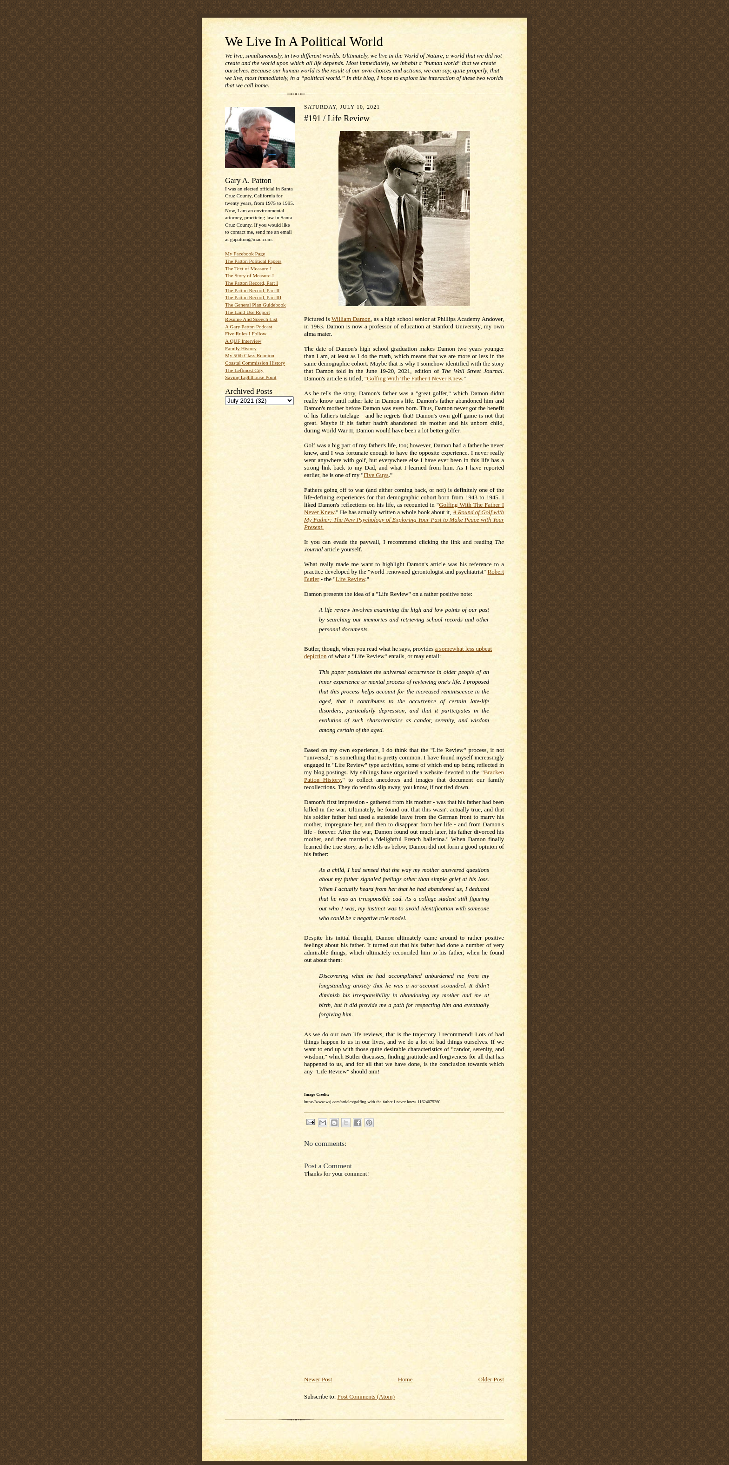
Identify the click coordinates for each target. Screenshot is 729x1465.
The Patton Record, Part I (251, 283)
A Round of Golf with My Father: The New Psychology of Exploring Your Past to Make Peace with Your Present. (404, 519)
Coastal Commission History (255, 363)
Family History (241, 348)
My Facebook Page (245, 253)
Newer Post (318, 1379)
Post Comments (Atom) (366, 1396)
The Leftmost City (244, 370)
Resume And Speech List (251, 319)
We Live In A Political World (304, 41)
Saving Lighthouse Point (250, 377)
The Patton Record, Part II (252, 290)
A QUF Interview (243, 341)
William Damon (351, 318)
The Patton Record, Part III (253, 297)
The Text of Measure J (248, 268)
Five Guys (376, 474)
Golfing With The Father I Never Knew (414, 378)
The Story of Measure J (249, 275)
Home (405, 1379)
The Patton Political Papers (253, 261)
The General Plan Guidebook (255, 304)
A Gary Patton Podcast (248, 326)
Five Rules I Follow (245, 333)
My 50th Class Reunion (249, 355)
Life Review (350, 579)
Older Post (491, 1379)
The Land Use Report (247, 312)
